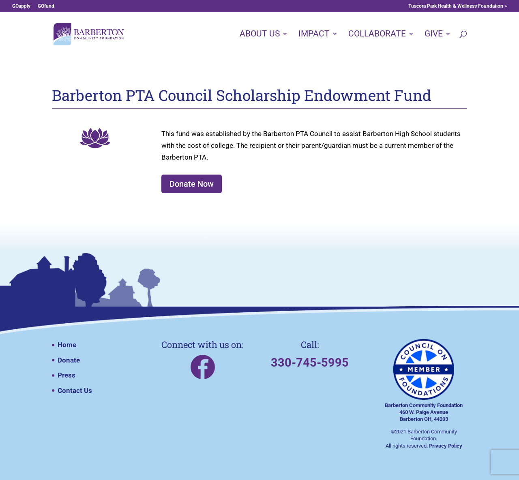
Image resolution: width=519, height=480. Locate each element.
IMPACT (314, 34)
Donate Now (191, 184)
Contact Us (75, 390)
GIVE (434, 34)
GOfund (46, 6)
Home (67, 345)
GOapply (21, 6)
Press (66, 375)
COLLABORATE (377, 34)
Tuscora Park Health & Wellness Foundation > (457, 6)
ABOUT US (260, 34)
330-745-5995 (310, 362)
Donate (69, 360)
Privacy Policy (445, 446)
